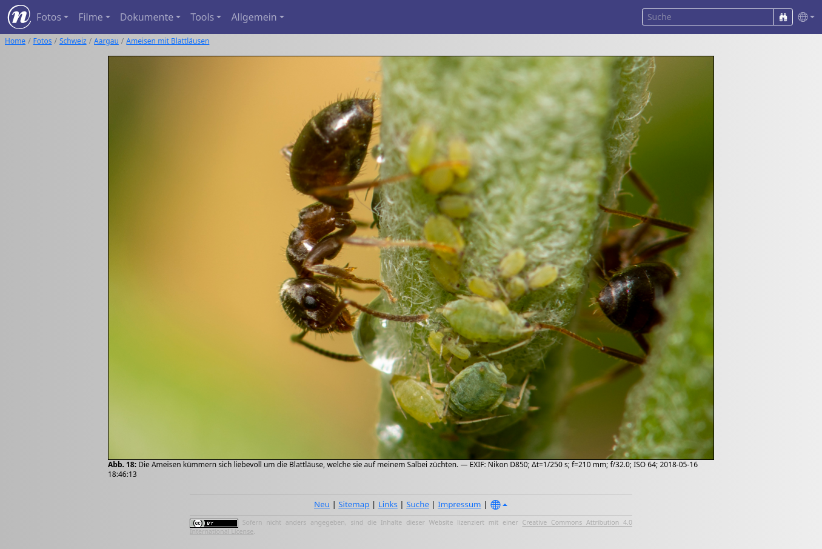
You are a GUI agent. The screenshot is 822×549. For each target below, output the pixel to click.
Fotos (42, 41)
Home (15, 41)
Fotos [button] (48, 17)
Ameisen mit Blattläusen (167, 41)
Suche (417, 504)
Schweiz (73, 41)
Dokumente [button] (146, 17)
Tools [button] (202, 17)
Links (388, 504)
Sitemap (353, 504)
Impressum (459, 504)
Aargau (106, 41)
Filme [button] (90, 17)
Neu (322, 504)
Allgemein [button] (253, 17)
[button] (804, 17)
